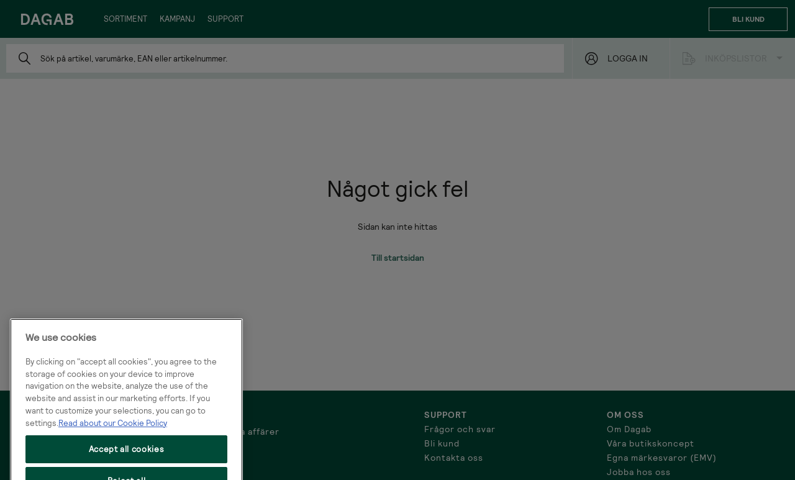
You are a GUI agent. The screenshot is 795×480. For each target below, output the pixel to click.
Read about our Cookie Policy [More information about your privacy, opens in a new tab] (112, 448)
